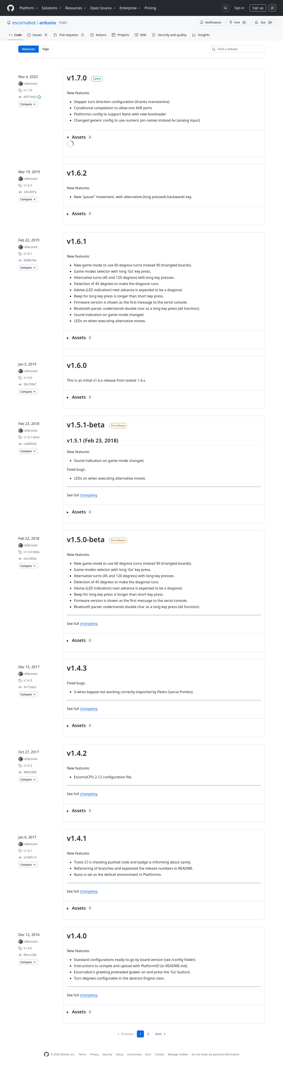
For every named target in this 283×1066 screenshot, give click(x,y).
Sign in (239, 8)
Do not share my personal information (215, 1054)
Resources (76, 8)
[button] (164, 137)
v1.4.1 (77, 838)
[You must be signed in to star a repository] (264, 22)
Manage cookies (178, 1054)
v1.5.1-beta (86, 424)
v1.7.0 (77, 77)
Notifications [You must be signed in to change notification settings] (210, 22)
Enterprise (130, 8)
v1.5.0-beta (86, 539)
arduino (47, 23)
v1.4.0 (77, 935)
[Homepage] (10, 8)
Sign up (257, 8)
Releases (28, 49)
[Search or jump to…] (225, 8)
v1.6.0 (77, 365)
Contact (159, 1054)
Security (107, 1054)
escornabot (24, 23)
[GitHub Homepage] (46, 1054)
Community (134, 1054)
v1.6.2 (77, 173)
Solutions (52, 8)
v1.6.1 (77, 241)
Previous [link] (127, 1034)
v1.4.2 (77, 753)
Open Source (103, 8)
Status (120, 1054)
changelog (88, 495)
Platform (28, 8)
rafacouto (30, 83)
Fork (238, 22)
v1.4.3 (77, 668)
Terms (82, 1054)
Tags (45, 49)
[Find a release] (237, 49)
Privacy (94, 1054)
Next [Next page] (158, 1034)
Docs (148, 1054)
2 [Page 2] (148, 1034)
